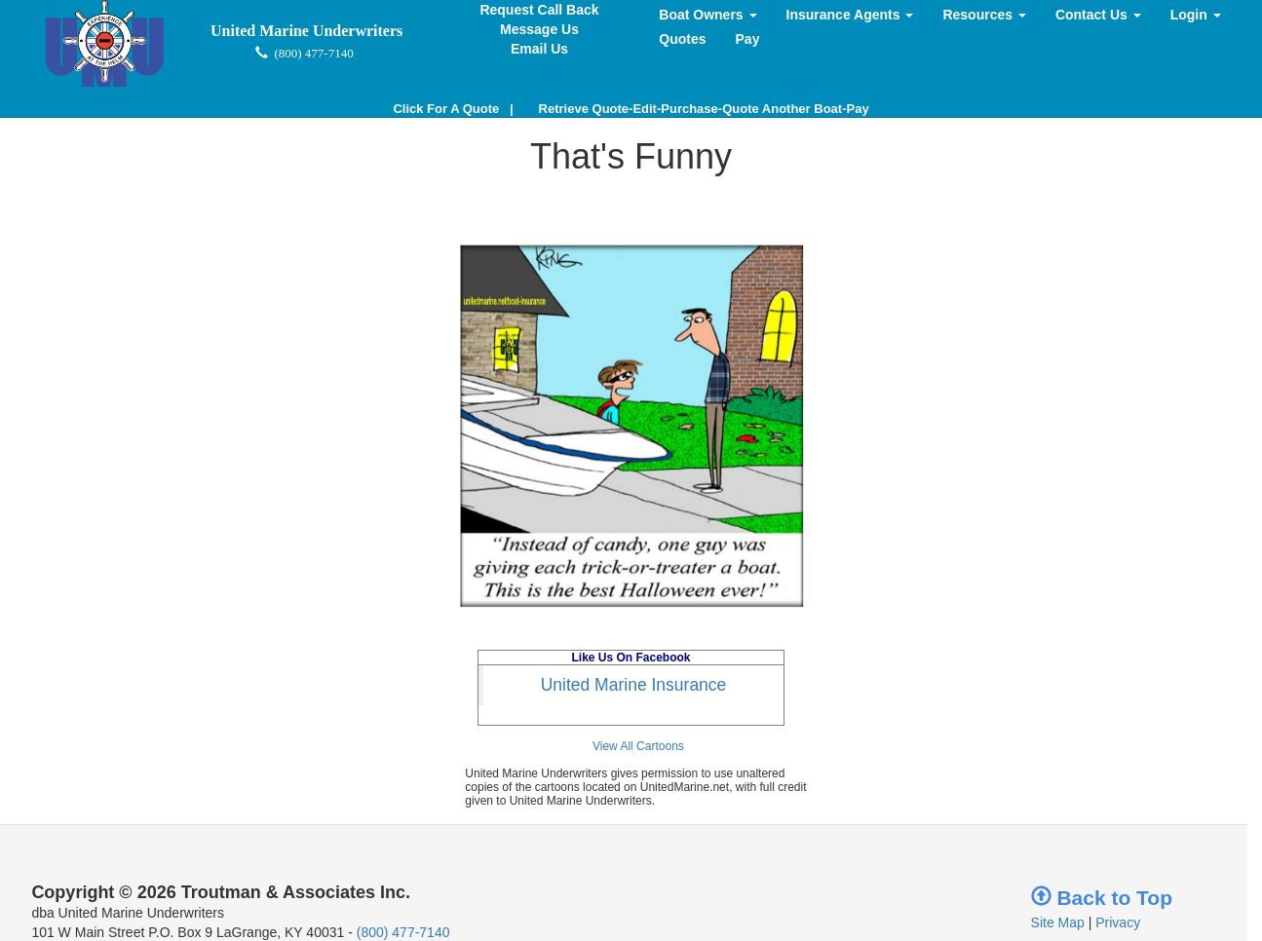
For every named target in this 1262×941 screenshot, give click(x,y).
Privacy (1117, 922)
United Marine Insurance (634, 685)
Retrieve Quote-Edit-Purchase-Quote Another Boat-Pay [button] (704, 108)
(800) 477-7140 (403, 932)
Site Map (1058, 922)
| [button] (453, 108)
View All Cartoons (638, 746)
